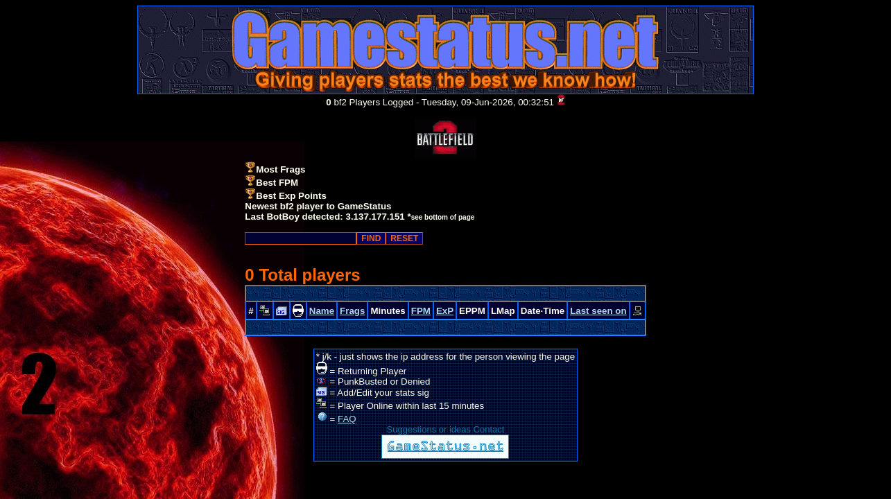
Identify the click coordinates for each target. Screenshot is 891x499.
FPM (421, 311)
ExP (444, 311)
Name (321, 311)
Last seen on (598, 311)
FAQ (347, 419)
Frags (352, 311)
